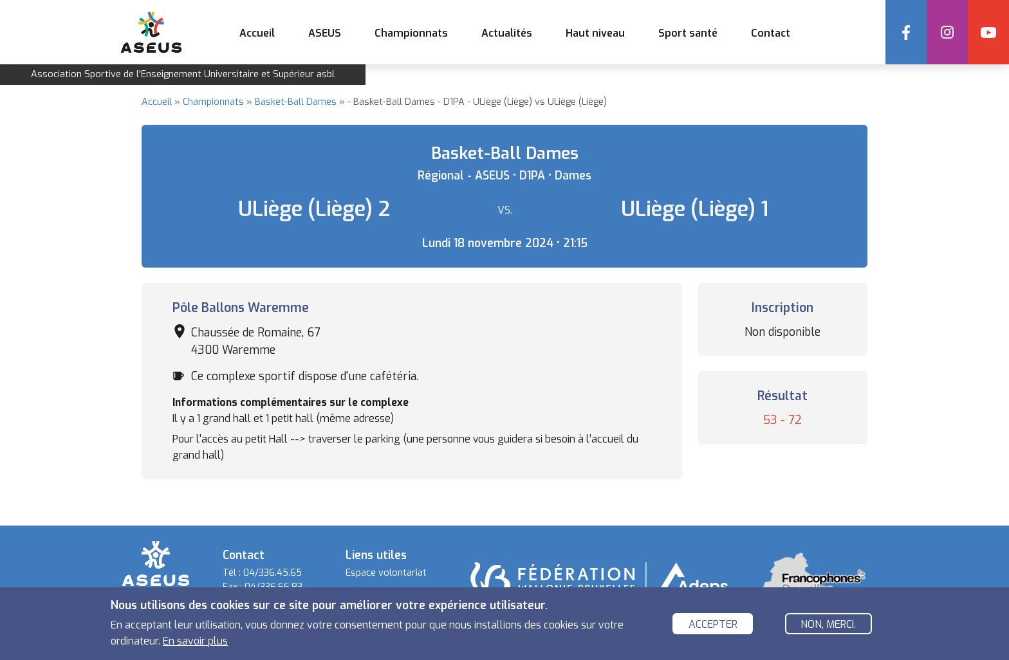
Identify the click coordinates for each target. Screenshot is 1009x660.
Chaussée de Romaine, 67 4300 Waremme (255, 341)
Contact (770, 33)
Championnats (213, 102)
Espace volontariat (386, 573)
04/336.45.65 (272, 573)
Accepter (713, 624)
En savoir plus (195, 641)
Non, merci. (828, 624)
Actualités (506, 33)
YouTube (988, 32)
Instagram (947, 32)
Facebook (906, 32)
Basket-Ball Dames (296, 102)
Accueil (257, 33)
